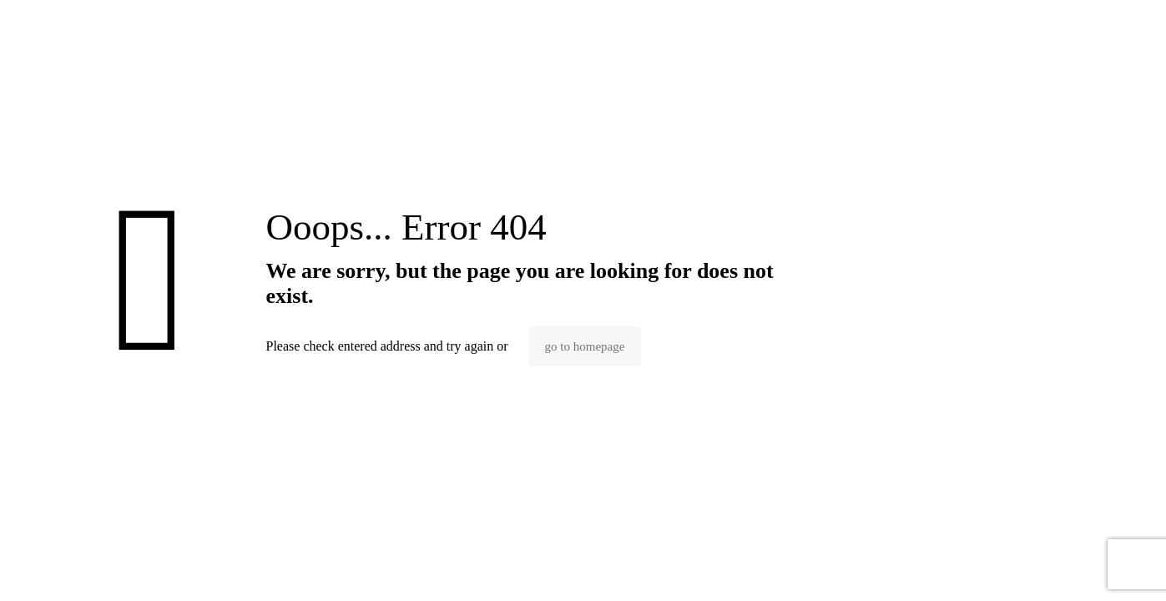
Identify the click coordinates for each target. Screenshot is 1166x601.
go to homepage (585, 346)
